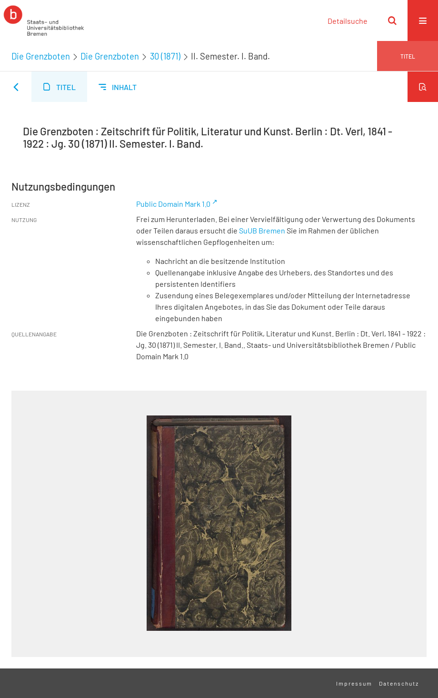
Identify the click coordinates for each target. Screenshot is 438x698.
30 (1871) (165, 56)
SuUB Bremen (262, 230)
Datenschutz (399, 683)
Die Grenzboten (40, 56)
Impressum (354, 683)
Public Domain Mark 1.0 (173, 203)
